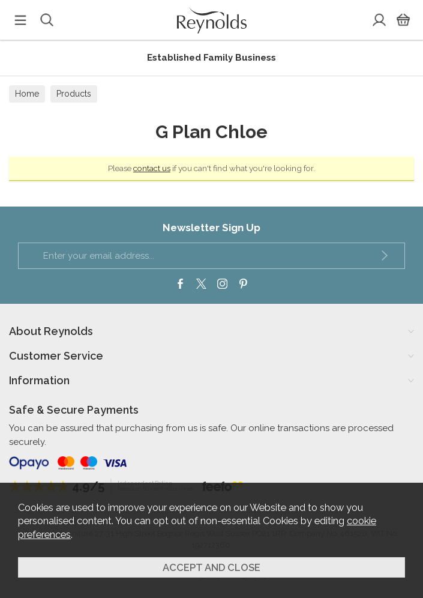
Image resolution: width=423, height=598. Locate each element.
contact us (151, 168)
